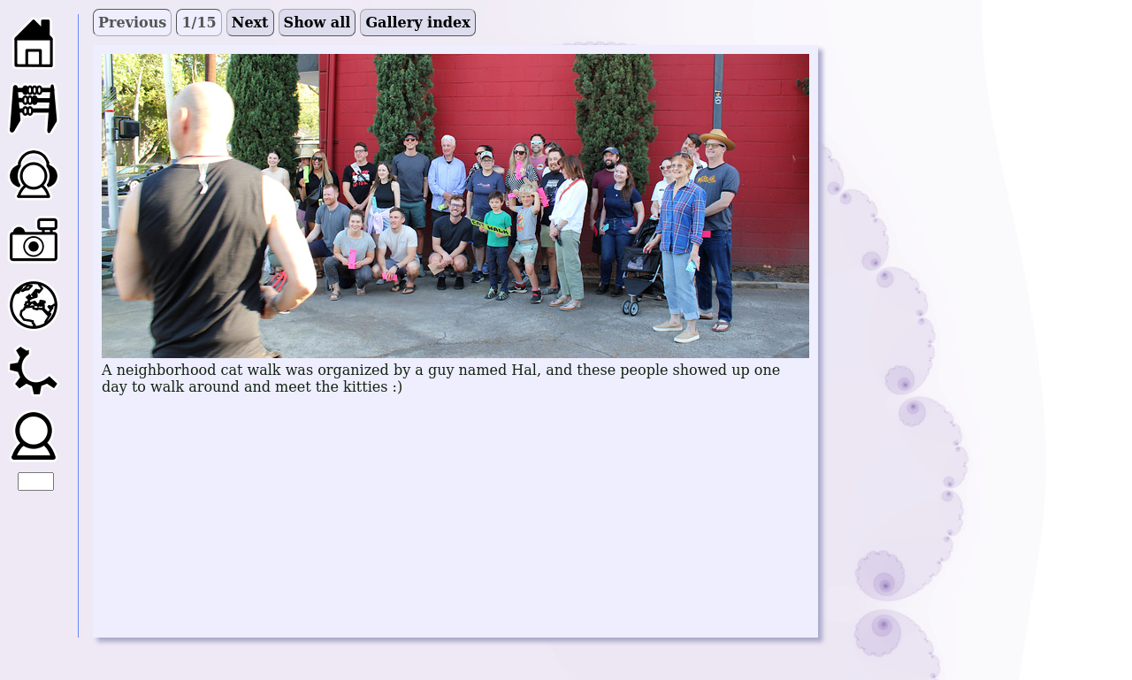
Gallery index (417, 22)
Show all (317, 22)
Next (250, 22)
